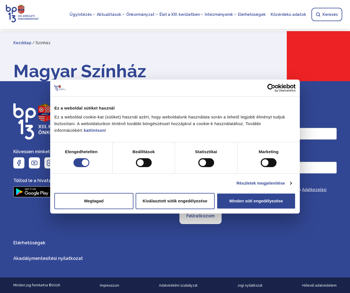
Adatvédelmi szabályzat (178, 285)
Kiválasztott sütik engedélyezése (175, 200)
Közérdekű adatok (288, 14)
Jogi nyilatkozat (249, 285)
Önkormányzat (140, 14)
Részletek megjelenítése (261, 183)
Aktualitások (109, 14)
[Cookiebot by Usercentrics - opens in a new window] (271, 88)
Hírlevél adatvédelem (319, 285)
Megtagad (93, 200)
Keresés (327, 14)
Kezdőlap (22, 43)
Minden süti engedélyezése (256, 200)
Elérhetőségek (252, 14)
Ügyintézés (81, 14)
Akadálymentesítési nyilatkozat (48, 258)
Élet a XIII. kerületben (179, 14)
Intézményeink (219, 14)
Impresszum (109, 285)
